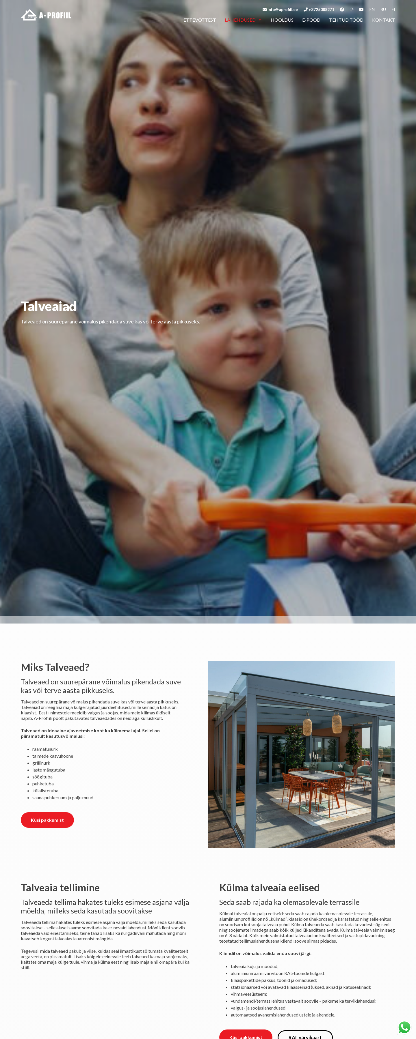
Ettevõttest (199, 20)
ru (383, 9)
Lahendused (243, 20)
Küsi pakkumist (47, 820)
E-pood (311, 20)
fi (393, 9)
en (372, 9)
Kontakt (383, 20)
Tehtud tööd (346, 20)
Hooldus (282, 20)
